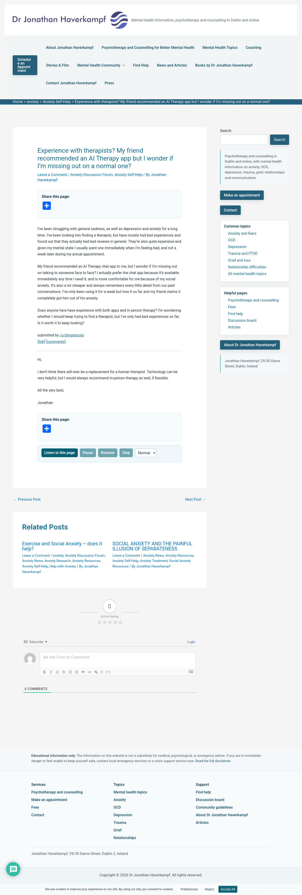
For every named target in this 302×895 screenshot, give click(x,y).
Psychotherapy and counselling (253, 300)
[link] (41, 341)
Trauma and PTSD (243, 253)
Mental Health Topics (214, 47)
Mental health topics (130, 792)
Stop (126, 452)
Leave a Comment (52, 175)
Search (225, 131)
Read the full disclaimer (212, 761)
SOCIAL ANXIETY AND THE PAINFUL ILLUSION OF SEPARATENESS (152, 546)
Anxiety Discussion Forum (91, 175)
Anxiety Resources (86, 561)
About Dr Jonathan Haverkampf (250, 345)
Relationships (124, 838)
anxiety (58, 555)
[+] (108, 671)
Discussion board (242, 320)
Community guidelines (214, 807)
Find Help (107, 65)
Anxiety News (32, 561)
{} (102, 671)
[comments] (56, 341)
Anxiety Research (57, 561)
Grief (117, 830)
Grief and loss (239, 260)
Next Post (195, 499)
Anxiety (119, 800)
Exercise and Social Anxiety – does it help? (62, 546)
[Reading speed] (145, 452)
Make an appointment (242, 195)
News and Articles (135, 65)
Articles (234, 327)
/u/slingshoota (72, 335)
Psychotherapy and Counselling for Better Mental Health (145, 47)
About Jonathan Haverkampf (69, 47)
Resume (107, 452)
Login (190, 642)
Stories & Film (269, 47)
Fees (232, 307)
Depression (237, 247)
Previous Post (27, 499)
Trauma (119, 822)
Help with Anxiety (62, 566)
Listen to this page (59, 452)
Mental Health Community (70, 65)
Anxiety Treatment (154, 561)
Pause (88, 452)
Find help (235, 314)
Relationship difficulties (247, 267)
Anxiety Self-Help (128, 175)
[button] (26, 65)
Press (50, 83)
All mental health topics (247, 274)
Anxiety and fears (242, 233)
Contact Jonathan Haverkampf (243, 65)
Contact (230, 210)
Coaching (245, 47)
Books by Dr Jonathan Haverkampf (183, 65)
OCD (231, 240)
